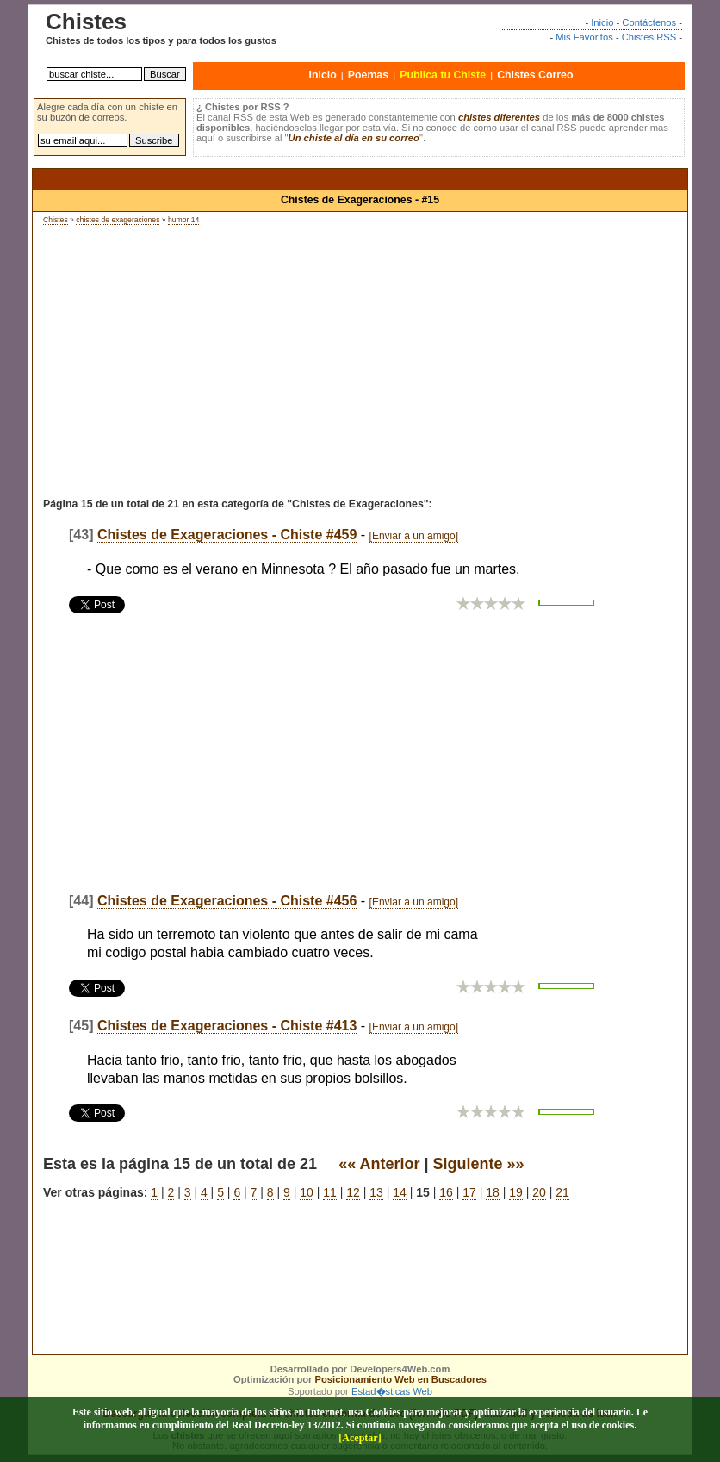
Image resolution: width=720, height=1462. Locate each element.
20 (539, 1192)
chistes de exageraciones (117, 219)
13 (376, 1192)
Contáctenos (649, 22)
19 (516, 1192)
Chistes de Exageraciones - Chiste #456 (227, 900)
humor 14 (183, 219)
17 (469, 1192)
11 (330, 1192)
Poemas (368, 75)
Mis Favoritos (584, 37)
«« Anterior (378, 1164)
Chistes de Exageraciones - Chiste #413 (227, 1025)
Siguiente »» (478, 1164)
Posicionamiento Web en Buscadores (401, 1379)
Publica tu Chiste (443, 75)
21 (562, 1192)
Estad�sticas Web (391, 1391)
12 (353, 1192)
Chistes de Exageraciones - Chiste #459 (227, 534)
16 (446, 1192)
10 (306, 1192)
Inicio (602, 22)
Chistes (55, 219)
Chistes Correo (535, 75)
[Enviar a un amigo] (413, 536)
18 (493, 1192)
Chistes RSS (649, 37)
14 (400, 1192)
